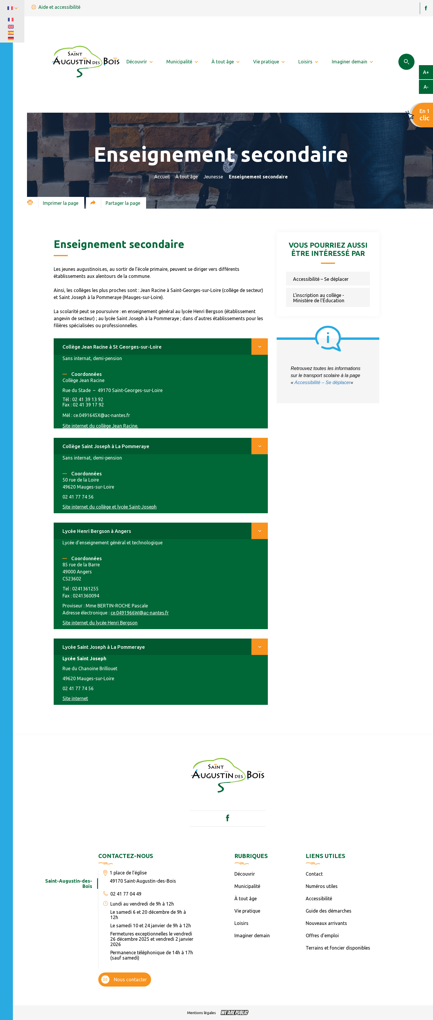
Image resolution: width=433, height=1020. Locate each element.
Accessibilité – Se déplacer (321, 279)
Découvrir (244, 874)
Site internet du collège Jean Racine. (100, 425)
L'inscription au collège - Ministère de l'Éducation (318, 298)
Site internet (75, 698)
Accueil (162, 176)
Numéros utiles (322, 886)
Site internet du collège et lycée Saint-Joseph (109, 506)
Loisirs (241, 923)
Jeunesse (213, 176)
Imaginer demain (252, 935)
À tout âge (186, 176)
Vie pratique (247, 910)
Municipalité (247, 886)
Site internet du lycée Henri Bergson (100, 622)
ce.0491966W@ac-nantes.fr (140, 612)
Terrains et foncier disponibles (338, 947)
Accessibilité (319, 898)
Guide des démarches (328, 910)
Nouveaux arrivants (326, 923)
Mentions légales (201, 1013)
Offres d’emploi (322, 935)
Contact (314, 874)
